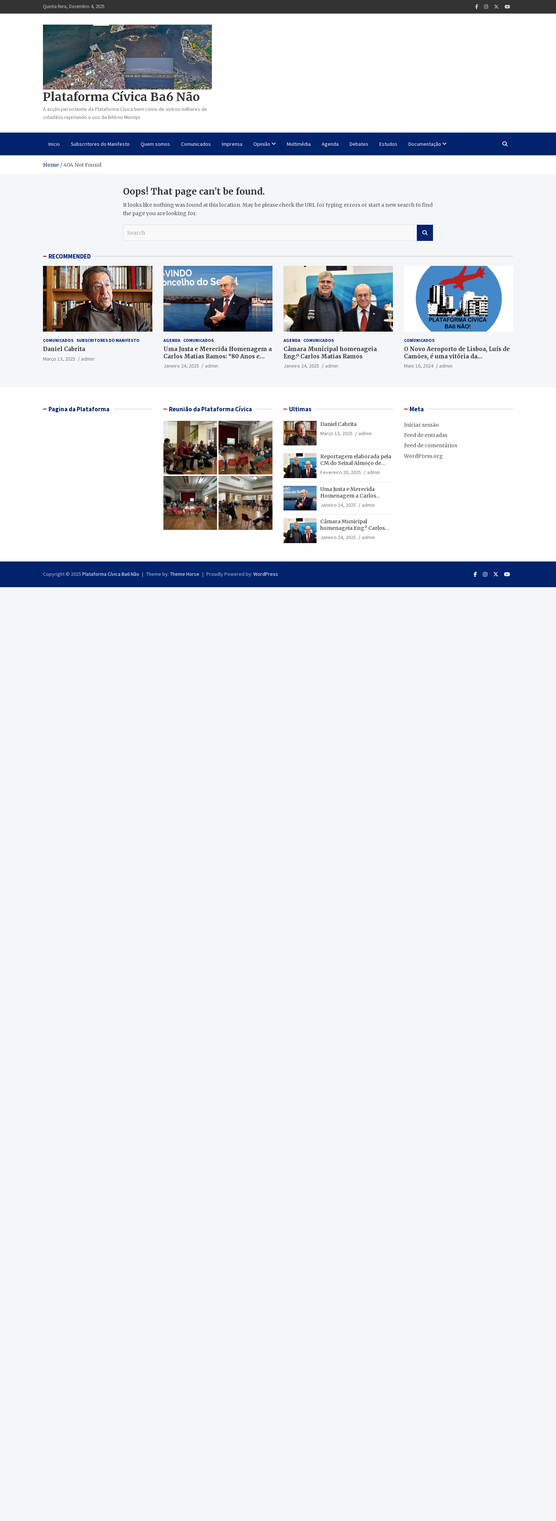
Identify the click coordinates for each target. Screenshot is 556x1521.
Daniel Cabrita (64, 349)
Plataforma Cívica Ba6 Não (121, 97)
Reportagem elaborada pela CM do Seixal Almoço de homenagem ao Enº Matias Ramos (355, 466)
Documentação (424, 144)
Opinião (261, 144)
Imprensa (232, 144)
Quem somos (155, 144)
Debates (359, 144)
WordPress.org (423, 456)
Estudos (388, 144)
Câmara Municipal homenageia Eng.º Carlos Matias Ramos (330, 353)
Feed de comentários (430, 445)
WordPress (265, 574)
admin (87, 358)
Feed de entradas (425, 435)
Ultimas (300, 409)
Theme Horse (184, 574)
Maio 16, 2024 (418, 365)
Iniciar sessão (421, 425)
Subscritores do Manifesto (100, 144)
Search (425, 233)
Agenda (330, 144)
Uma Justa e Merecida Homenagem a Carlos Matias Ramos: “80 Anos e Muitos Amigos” (217, 356)
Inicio (54, 144)
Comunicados (196, 144)
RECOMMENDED (69, 256)
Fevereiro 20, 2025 (340, 472)
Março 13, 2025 (59, 358)
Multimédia (299, 144)
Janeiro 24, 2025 (181, 365)
